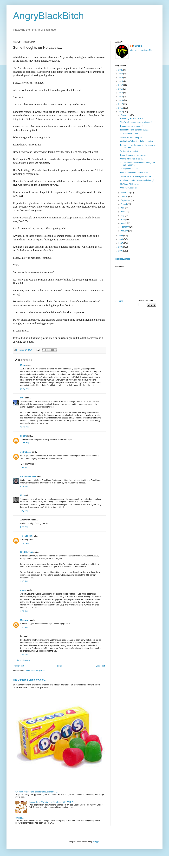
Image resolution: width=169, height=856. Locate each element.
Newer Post (19, 666)
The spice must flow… (129, 169)
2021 (120, 70)
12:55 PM (24, 443)
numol (23, 590)
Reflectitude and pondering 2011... (135, 130)
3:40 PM (24, 581)
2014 (120, 96)
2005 (120, 251)
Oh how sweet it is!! (128, 188)
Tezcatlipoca (26, 536)
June (123, 212)
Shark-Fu (137, 46)
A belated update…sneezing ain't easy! (137, 180)
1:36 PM (24, 627)
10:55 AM (24, 427)
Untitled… (19, 818)
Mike (22, 495)
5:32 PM (24, 527)
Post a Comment (24, 660)
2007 (120, 243)
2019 (120, 77)
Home (59, 666)
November (125, 193)
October (124, 196)
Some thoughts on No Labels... (133, 155)
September (126, 200)
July (123, 208)
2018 (120, 81)
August (124, 204)
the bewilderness (28, 476)
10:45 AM (24, 389)
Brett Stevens (26, 552)
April (123, 219)
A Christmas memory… (130, 134)
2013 (120, 100)
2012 (120, 104)
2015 (120, 93)
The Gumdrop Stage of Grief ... (29, 679)
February (125, 227)
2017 (120, 85)
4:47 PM (24, 511)
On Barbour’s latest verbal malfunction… (137, 141)
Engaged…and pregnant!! (131, 126)
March (124, 223)
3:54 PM (24, 655)
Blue (22, 398)
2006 (120, 247)
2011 (120, 108)
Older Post (100, 666)
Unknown (24, 620)
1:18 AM (23, 468)
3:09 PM (24, 611)
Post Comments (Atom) (35, 670)
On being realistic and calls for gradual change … (36, 792)
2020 (120, 73)
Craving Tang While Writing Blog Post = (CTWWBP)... (52, 802)
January (124, 231)
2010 (120, 112)
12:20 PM (24, 543)
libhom (23, 436)
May (123, 215)
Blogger (96, 841)
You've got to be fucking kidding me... (136, 176)
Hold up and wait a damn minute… (135, 173)
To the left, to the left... (129, 151)
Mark (22, 365)
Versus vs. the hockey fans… (132, 137)
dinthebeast (25, 452)
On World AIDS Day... (129, 184)
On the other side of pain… (131, 159)
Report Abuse (122, 259)
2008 (120, 239)
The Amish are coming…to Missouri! (136, 122)
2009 (120, 235)
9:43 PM (24, 486)
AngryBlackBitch (48, 15)
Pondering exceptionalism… (132, 118)
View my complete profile (141, 50)
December (125, 115)
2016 (120, 89)
